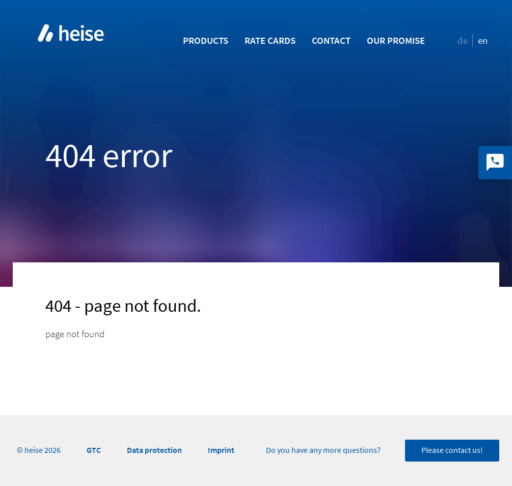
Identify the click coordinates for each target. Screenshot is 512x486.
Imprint (221, 450)
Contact (331, 40)
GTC (94, 450)
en (483, 40)
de (462, 40)
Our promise (396, 40)
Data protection (154, 450)
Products (205, 40)
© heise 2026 (39, 450)
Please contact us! (452, 450)
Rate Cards (270, 40)
